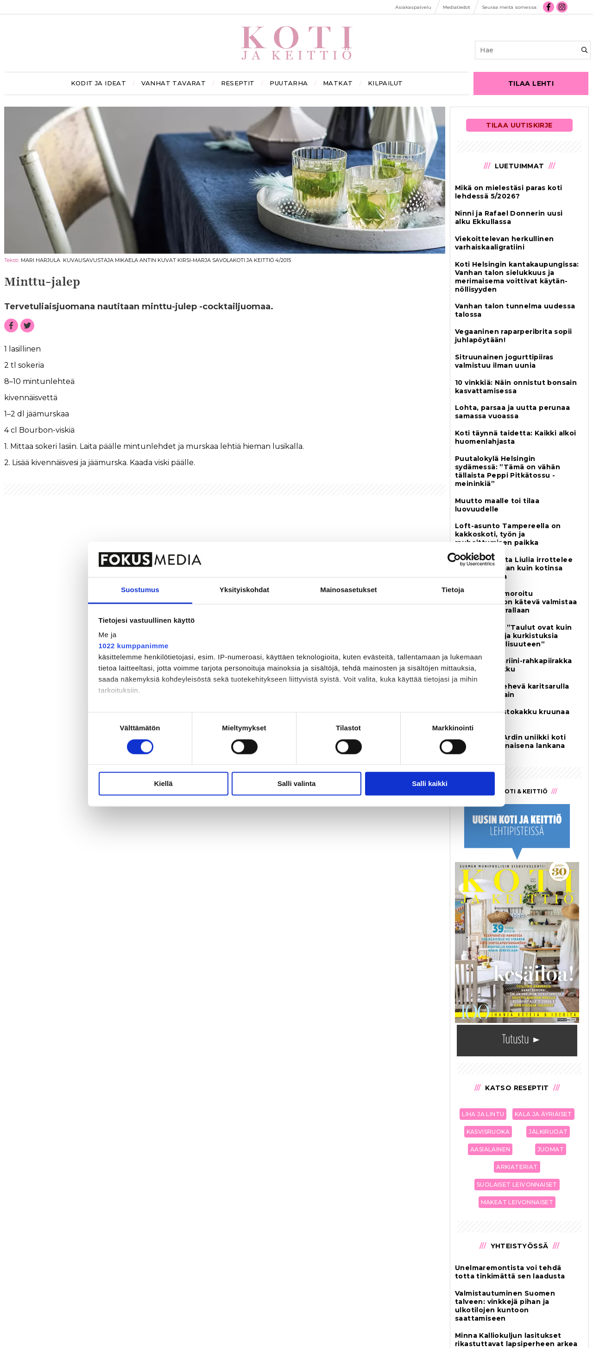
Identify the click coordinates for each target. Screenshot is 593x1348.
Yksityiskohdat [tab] (244, 590)
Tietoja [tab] (453, 590)
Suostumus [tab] (140, 590)
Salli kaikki (430, 784)
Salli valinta (297, 784)
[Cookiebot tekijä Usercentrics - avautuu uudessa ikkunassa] (454, 559)
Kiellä (163, 784)
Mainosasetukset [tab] (348, 590)
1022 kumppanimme (134, 646)
